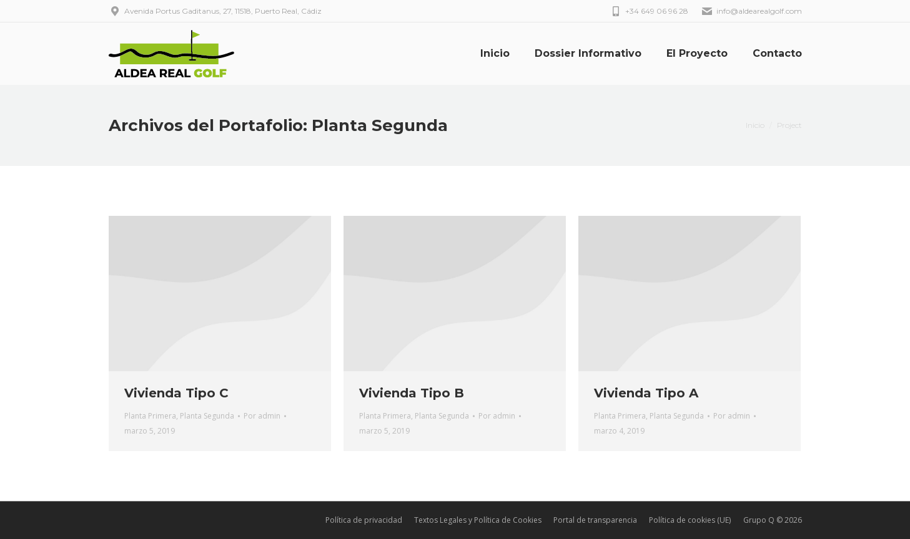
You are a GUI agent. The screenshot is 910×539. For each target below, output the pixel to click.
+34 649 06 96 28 (649, 11)
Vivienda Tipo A (646, 393)
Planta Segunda (207, 415)
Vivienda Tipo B (411, 393)
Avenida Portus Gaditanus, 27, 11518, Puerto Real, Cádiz (215, 11)
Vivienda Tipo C (176, 393)
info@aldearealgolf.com (751, 11)
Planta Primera (150, 415)
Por (262, 415)
